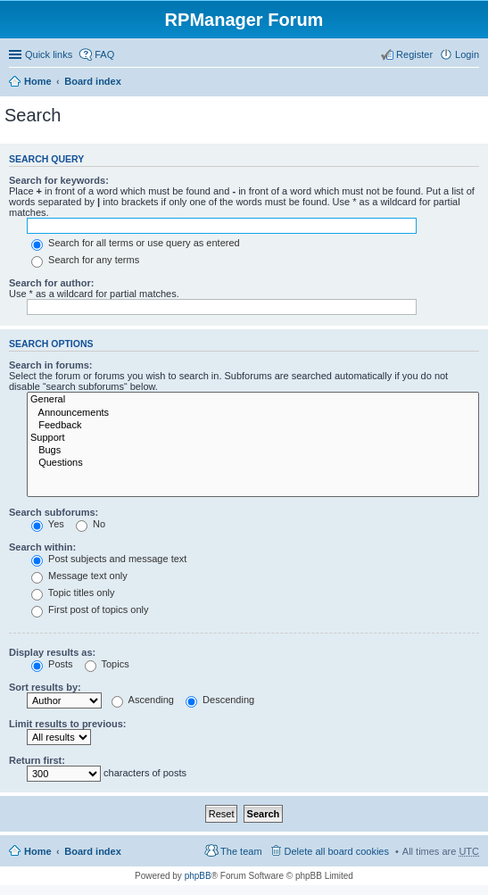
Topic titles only (72, 592)
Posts (52, 664)
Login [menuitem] (467, 54)
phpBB (198, 876)
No (90, 523)
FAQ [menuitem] (104, 54)
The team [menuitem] (240, 851)
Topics (107, 664)
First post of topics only (90, 609)
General (253, 400)
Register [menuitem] (414, 54)
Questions (253, 463)
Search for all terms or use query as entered (135, 242)
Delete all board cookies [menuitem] (337, 851)
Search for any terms (85, 259)
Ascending (143, 699)
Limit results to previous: (67, 723)
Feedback (253, 425)
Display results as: (52, 652)
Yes (47, 523)
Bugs (253, 450)
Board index (92, 81)
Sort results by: (45, 687)
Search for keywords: (59, 180)
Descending (220, 699)
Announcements (253, 413)
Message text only (79, 575)
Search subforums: (53, 512)
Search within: (42, 547)
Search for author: (51, 283)
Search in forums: (51, 365)
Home (38, 81)
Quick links (48, 54)
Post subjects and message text (108, 558)
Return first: (37, 760)
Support (253, 438)
